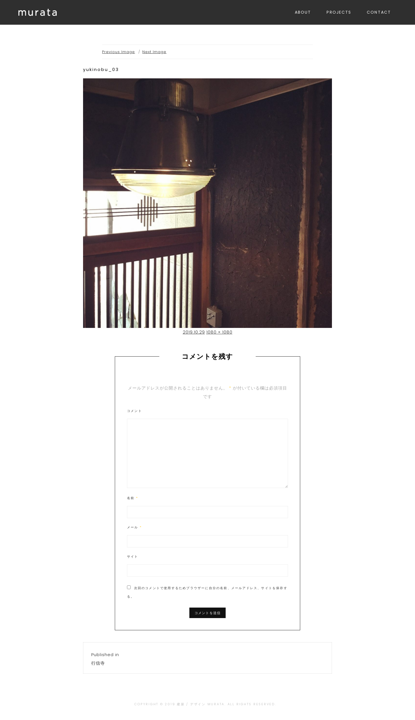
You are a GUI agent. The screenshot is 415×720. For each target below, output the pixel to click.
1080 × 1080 (219, 332)
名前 (132, 498)
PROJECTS (339, 12)
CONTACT (379, 12)
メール (134, 527)
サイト (132, 556)
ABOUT (303, 12)
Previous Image (118, 52)
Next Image (154, 52)
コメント (134, 411)
